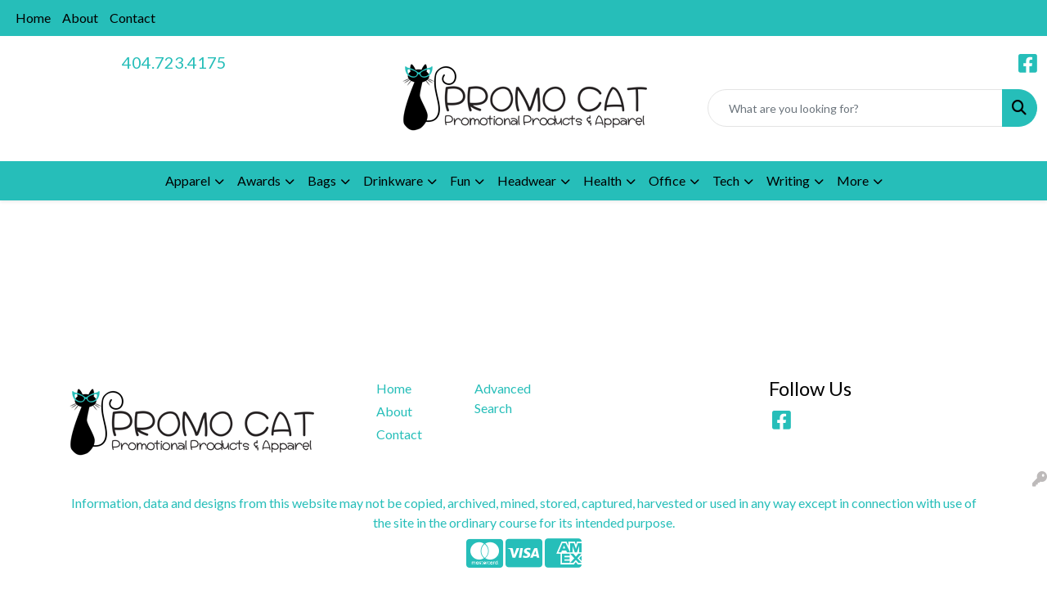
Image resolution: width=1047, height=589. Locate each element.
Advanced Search (502, 398)
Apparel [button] (187, 180)
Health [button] (602, 180)
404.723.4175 (174, 62)
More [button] (853, 180)
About (80, 17)
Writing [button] (788, 180)
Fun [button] (460, 180)
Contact (132, 17)
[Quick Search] (855, 108)
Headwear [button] (526, 180)
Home (33, 17)
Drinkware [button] (393, 180)
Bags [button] (322, 180)
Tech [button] (725, 180)
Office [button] (667, 180)
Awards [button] (259, 180)
